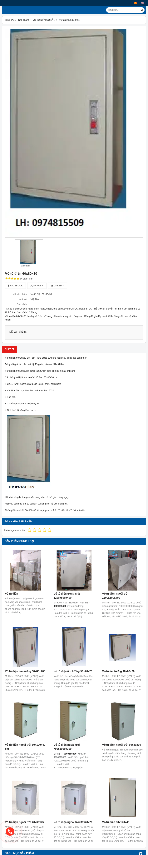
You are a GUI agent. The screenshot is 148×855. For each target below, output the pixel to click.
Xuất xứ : (23, 299)
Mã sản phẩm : (20, 294)
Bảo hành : (22, 304)
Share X (36, 285)
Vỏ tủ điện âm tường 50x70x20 (73, 671)
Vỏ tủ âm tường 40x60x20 (118, 671)
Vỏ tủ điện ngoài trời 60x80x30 (121, 744)
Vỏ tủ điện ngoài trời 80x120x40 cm (25, 746)
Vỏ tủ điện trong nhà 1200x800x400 (67, 595)
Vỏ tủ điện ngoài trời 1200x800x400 (115, 595)
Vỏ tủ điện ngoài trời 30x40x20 (73, 822)
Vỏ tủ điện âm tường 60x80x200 (25, 671)
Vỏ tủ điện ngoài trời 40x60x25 (24, 822)
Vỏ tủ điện (11, 593)
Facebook (15, 285)
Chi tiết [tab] (9, 349)
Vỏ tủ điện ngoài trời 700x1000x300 (67, 746)
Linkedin (57, 285)
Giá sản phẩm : (18, 331)
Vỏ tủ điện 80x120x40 (115, 822)
